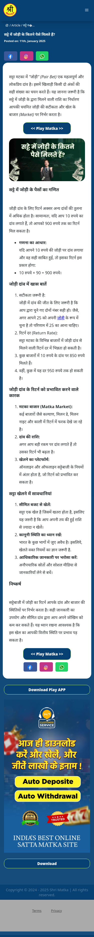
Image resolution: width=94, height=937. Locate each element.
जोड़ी (60, 318)
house (7, 25)
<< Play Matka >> (47, 128)
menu (86, 10)
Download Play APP (47, 689)
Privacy (56, 910)
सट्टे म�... (29, 25)
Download (47, 863)
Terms (36, 910)
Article (16, 25)
